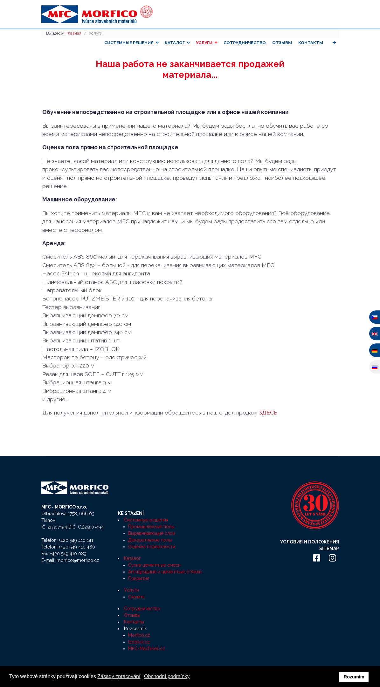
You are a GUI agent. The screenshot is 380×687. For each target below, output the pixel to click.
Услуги (204, 42)
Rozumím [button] (354, 676)
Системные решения (129, 42)
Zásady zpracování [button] (118, 676)
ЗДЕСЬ (268, 412)
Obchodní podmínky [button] (167, 676)
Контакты (310, 42)
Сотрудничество (245, 42)
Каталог (175, 42)
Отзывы (282, 42)
